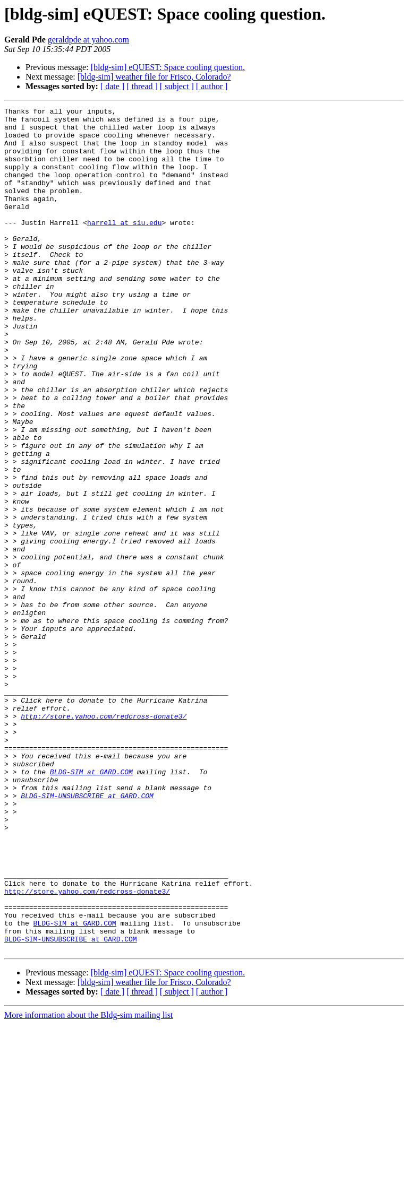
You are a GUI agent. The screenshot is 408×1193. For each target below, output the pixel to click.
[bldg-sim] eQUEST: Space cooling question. (168, 67)
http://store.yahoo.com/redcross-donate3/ (103, 838)
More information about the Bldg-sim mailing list (88, 1183)
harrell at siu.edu (124, 246)
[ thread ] (142, 86)
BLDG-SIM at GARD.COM (91, 905)
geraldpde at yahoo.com (88, 39)
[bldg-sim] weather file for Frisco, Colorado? (154, 76)
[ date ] (112, 86)
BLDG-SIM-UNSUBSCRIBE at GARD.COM (87, 934)
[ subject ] (177, 86)
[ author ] (212, 86)
